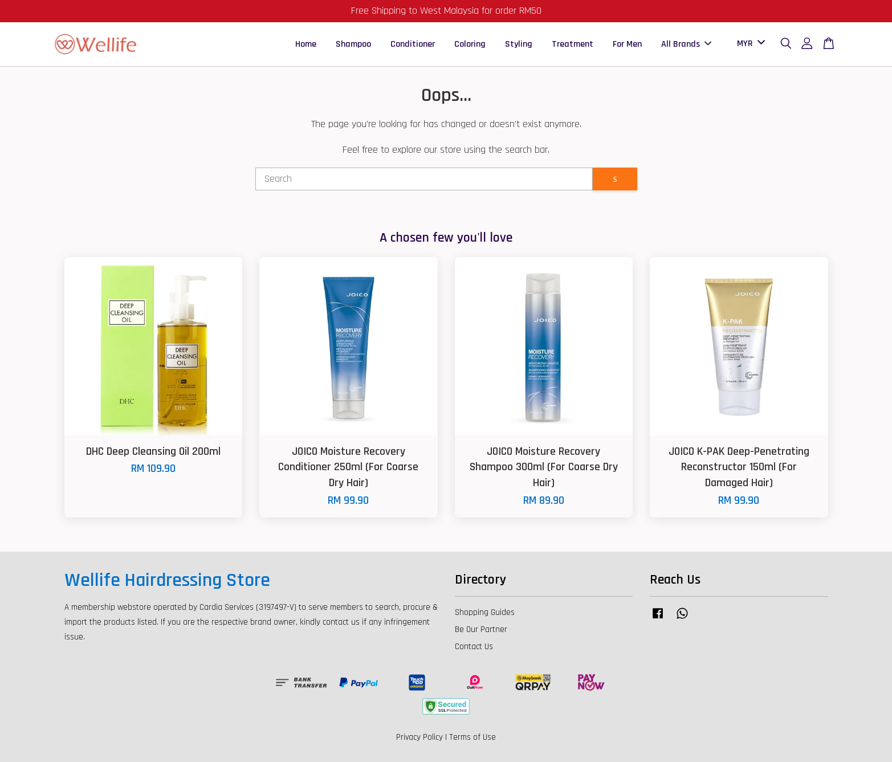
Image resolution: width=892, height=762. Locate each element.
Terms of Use (472, 737)
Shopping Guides (485, 612)
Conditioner (412, 44)
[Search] (424, 179)
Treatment (572, 44)
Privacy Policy (419, 737)
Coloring (470, 44)
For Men (627, 44)
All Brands (686, 44)
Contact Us (474, 646)
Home (305, 44)
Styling (518, 44)
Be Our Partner (481, 629)
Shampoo (353, 44)
